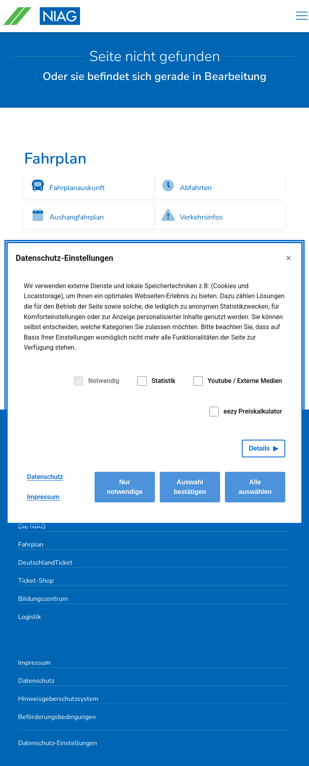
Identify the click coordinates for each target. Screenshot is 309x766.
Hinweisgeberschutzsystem (58, 698)
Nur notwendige (125, 487)
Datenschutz (36, 680)
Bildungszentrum (43, 598)
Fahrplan (30, 544)
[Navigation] (302, 16)
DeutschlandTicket (45, 562)
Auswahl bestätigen (190, 487)
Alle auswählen (255, 487)
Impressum (34, 662)
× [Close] (288, 257)
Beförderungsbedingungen (57, 717)
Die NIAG (32, 526)
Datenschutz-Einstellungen (57, 743)
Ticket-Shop (36, 580)
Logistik (29, 616)
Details (259, 448)
